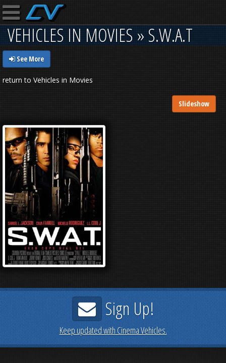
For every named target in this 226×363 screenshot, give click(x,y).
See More (26, 59)
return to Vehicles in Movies (48, 80)
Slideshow (194, 103)
